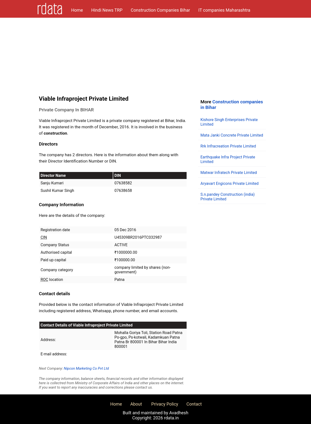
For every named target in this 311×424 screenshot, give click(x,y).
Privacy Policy (164, 404)
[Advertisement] (155, 54)
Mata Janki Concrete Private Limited (231, 135)
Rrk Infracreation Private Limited (228, 146)
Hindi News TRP (106, 10)
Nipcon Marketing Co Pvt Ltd (86, 368)
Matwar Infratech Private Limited (228, 172)
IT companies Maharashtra (224, 10)
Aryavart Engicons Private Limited (229, 183)
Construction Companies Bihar (160, 10)
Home (77, 10)
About (136, 404)
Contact (194, 404)
